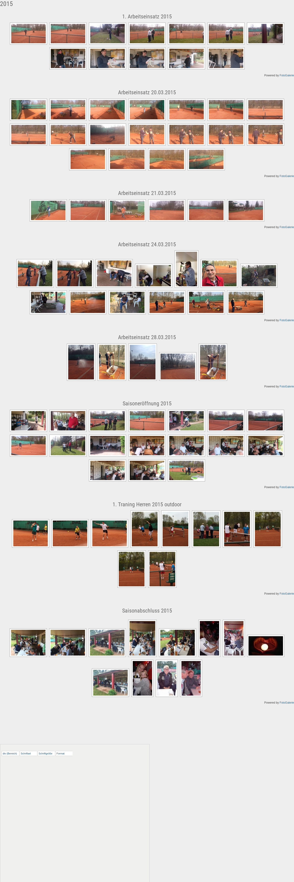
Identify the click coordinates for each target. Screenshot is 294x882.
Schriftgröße (45, 753)
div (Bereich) (10, 753)
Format (61, 753)
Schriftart (26, 753)
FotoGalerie (287, 75)
